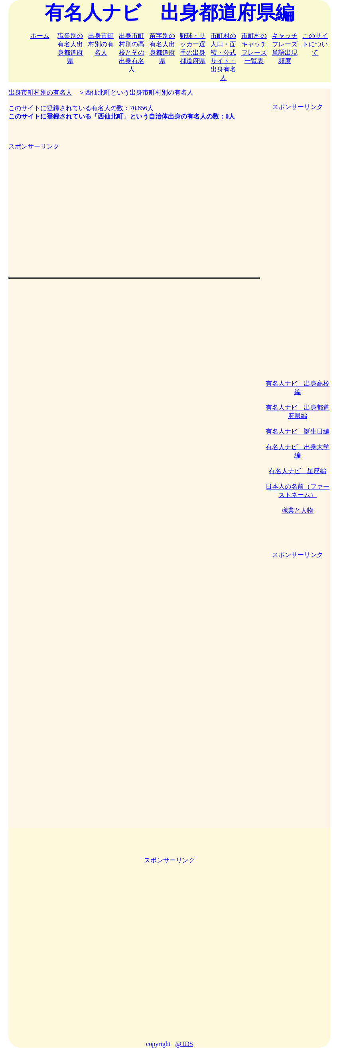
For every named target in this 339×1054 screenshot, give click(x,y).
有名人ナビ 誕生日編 (297, 431)
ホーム (39, 35)
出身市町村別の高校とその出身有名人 (131, 52)
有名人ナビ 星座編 (297, 471)
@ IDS (184, 1043)
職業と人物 (297, 510)
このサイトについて (315, 44)
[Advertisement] (134, 207)
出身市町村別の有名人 (101, 44)
